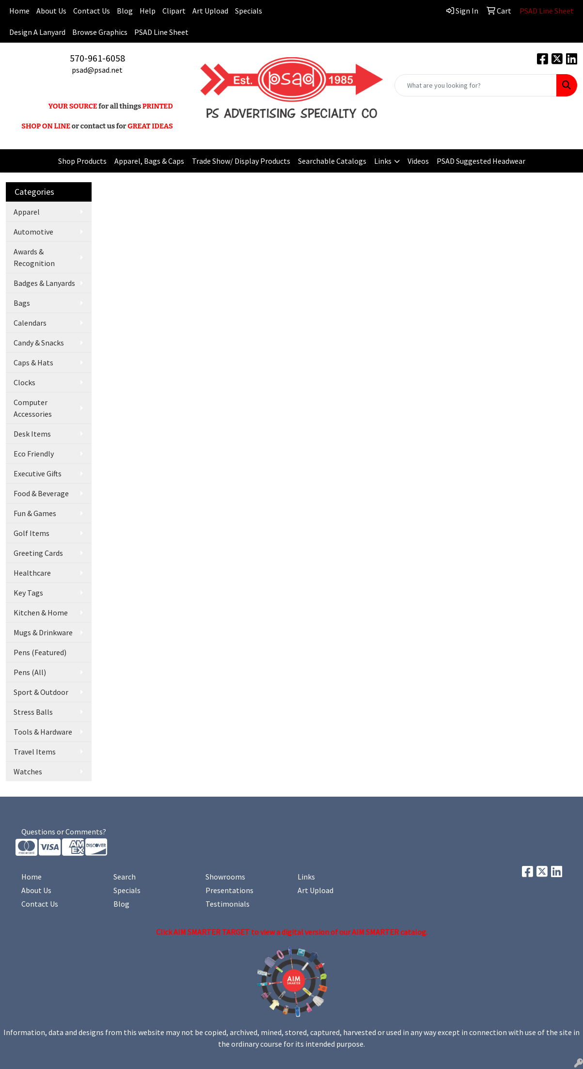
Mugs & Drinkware (43, 632)
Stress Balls (33, 712)
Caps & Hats (33, 362)
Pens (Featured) (40, 652)
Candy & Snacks (39, 342)
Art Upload (210, 11)
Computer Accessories (33, 408)
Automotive (33, 231)
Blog (125, 11)
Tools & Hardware (43, 732)
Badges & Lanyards (44, 283)
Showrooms (225, 876)
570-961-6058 (97, 58)
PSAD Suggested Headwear (481, 161)
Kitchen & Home (41, 612)
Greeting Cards (38, 553)
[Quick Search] (475, 85)
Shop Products (82, 161)
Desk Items (32, 434)
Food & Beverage (41, 493)
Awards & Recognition (34, 257)
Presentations (229, 890)
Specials (248, 11)
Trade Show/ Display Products (241, 161)
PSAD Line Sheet (161, 32)
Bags (22, 303)
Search (124, 876)
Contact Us (91, 11)
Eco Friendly (34, 453)
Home (31, 876)
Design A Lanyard (37, 32)
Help (148, 11)
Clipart (174, 11)
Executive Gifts (38, 473)
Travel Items (35, 751)
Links (383, 161)
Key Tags (28, 592)
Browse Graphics (99, 32)
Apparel (27, 212)
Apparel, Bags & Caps (149, 161)
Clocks (24, 382)
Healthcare (32, 573)
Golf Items (31, 533)
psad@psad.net (97, 70)
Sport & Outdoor (41, 692)
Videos (418, 161)
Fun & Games (35, 513)
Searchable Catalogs (332, 161)
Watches (28, 771)
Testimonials (227, 904)
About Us (51, 11)
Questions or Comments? (63, 831)
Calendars (30, 323)
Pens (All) (30, 672)
